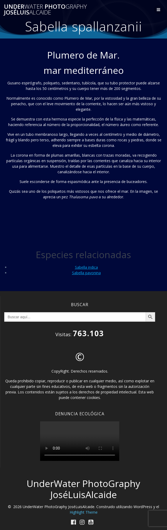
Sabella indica (86, 267)
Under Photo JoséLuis (45, 10)
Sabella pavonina (86, 272)
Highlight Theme (84, 512)
